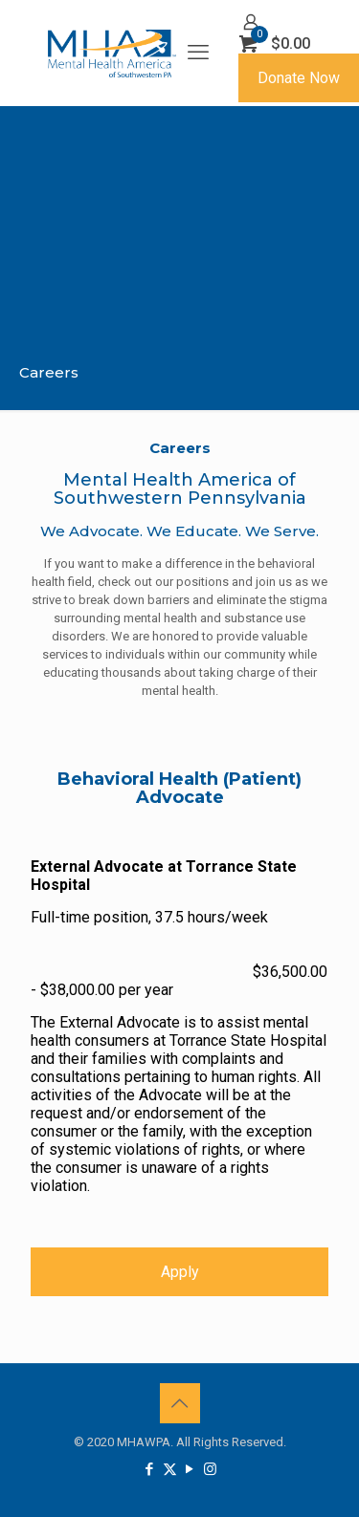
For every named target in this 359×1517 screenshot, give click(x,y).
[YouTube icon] (190, 1469)
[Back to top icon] (180, 1403)
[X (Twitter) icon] (170, 1469)
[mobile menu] (198, 52)
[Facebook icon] (150, 1469)
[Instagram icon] (210, 1469)
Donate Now (299, 78)
